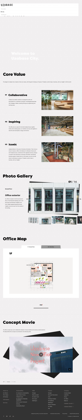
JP (75, 2)
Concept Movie (72, 214)
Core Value (71, 206)
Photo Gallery (72, 209)
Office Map (71, 212)
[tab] (31, 246)
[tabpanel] (41, 273)
